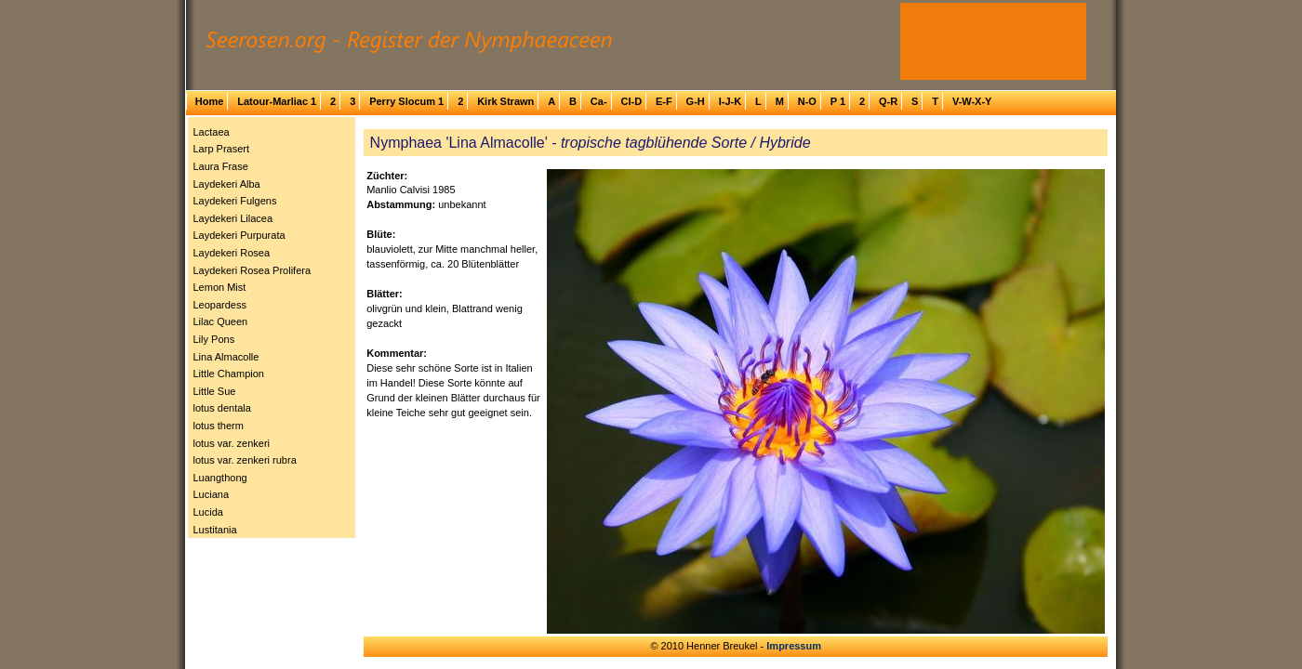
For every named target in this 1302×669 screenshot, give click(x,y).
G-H (695, 101)
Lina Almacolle (226, 356)
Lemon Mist (219, 287)
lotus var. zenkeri (232, 443)
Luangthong (220, 477)
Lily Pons (214, 339)
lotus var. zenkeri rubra (245, 460)
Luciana (211, 494)
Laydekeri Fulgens (235, 200)
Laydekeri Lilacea (233, 218)
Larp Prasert (221, 148)
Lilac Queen (220, 321)
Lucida (208, 512)
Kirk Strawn (505, 101)
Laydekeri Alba (226, 184)
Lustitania (215, 529)
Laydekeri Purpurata (239, 235)
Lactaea (211, 132)
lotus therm (218, 425)
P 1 (837, 101)
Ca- (599, 101)
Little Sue (214, 391)
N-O (807, 101)
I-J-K (730, 101)
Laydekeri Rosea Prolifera (252, 270)
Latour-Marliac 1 (276, 101)
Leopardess (220, 304)
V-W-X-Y (972, 101)
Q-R (888, 101)
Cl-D (631, 101)
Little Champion (228, 373)
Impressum (793, 645)
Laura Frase (220, 166)
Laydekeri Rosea (232, 252)
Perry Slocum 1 (406, 101)
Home (209, 101)
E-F (664, 101)
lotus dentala (222, 407)
